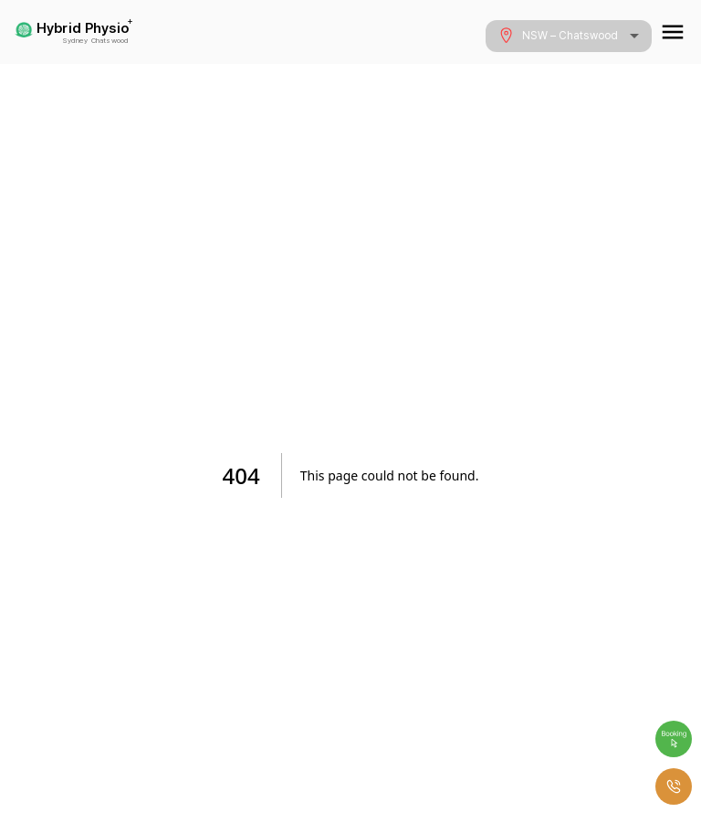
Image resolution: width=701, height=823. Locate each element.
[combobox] (568, 36)
